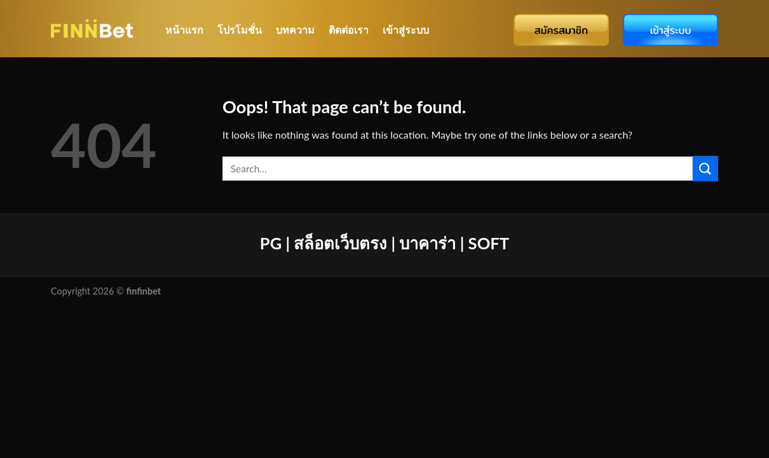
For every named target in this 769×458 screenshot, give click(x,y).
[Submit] (705, 168)
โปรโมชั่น (239, 30)
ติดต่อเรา (349, 30)
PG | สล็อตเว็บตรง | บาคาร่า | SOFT (384, 243)
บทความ (295, 30)
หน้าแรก (184, 30)
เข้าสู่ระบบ (406, 30)
